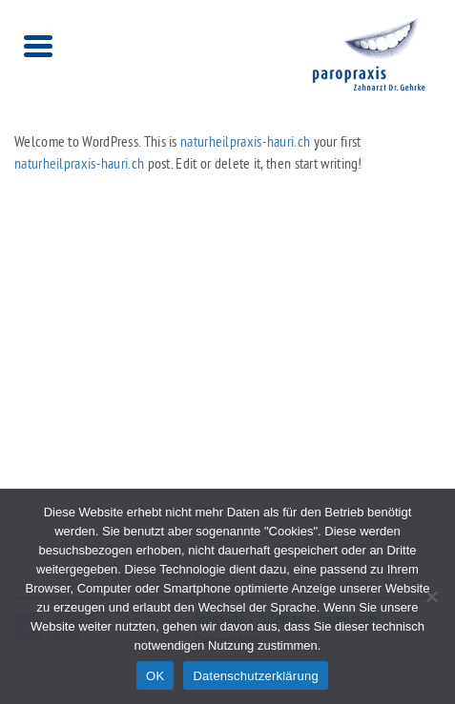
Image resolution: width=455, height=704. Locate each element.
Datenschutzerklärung (255, 676)
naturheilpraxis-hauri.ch (245, 141)
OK (155, 676)
